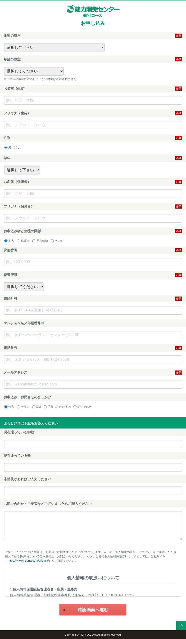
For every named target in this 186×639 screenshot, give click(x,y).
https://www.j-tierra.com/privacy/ (28, 560)
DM (36, 406)
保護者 (23, 240)
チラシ (23, 406)
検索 (9, 406)
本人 (9, 240)
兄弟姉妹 (40, 240)
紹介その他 (82, 406)
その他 (57, 240)
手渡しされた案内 (57, 406)
